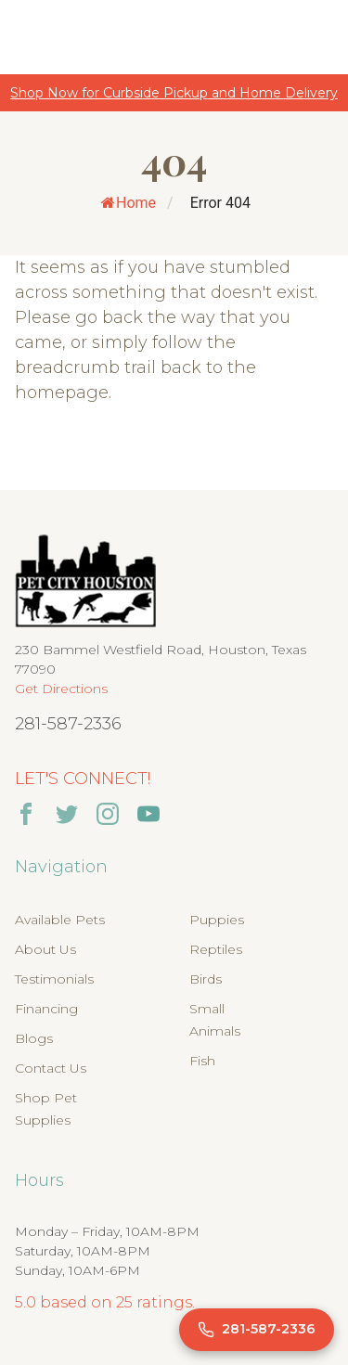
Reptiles (215, 949)
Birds (205, 979)
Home (128, 203)
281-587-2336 (68, 724)
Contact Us (50, 1068)
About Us (45, 949)
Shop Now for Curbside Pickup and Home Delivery (174, 92)
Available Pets (60, 919)
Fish (202, 1060)
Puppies (216, 919)
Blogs (34, 1038)
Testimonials (54, 979)
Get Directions (61, 688)
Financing (46, 1008)
